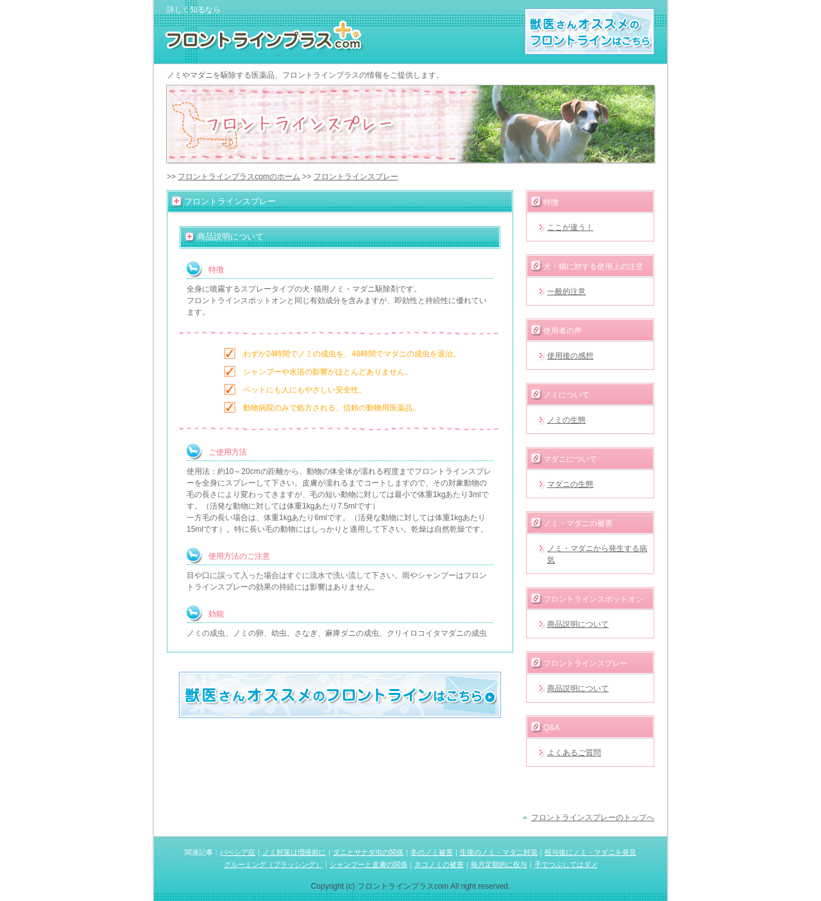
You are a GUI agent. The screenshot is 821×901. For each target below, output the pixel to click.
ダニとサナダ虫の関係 (368, 852)
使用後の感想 (570, 355)
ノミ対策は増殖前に (294, 852)
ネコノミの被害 (439, 864)
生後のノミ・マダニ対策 (498, 852)
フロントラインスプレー (356, 176)
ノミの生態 (566, 420)
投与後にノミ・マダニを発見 (590, 852)
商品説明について (578, 624)
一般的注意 (566, 291)
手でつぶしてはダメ (566, 864)
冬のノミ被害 (431, 852)
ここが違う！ (570, 227)
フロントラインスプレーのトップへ (592, 817)
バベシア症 (237, 852)
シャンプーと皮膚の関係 (368, 864)
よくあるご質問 (574, 752)
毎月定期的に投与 (499, 864)
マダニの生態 (570, 484)
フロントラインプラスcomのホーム (239, 176)
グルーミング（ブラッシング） (273, 864)
